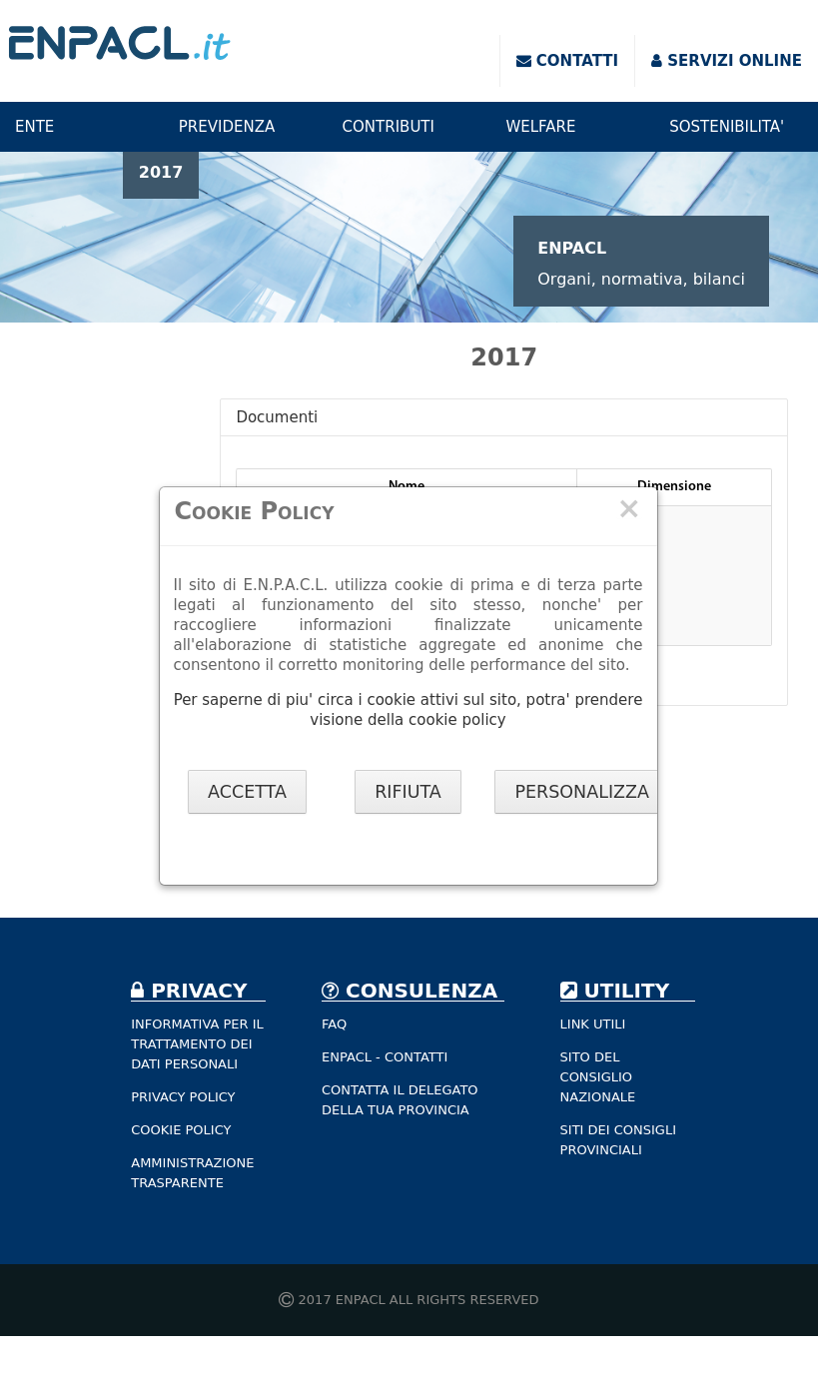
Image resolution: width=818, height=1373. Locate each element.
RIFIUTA (408, 792)
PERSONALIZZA (581, 792)
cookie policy (457, 720)
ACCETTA (247, 792)
